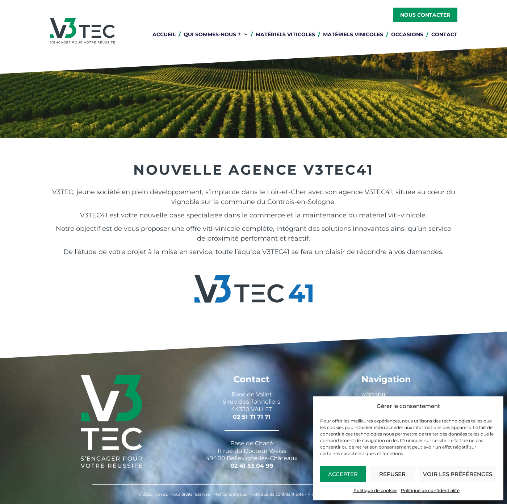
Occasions (407, 34)
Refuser (392, 474)
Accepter (343, 474)
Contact (444, 34)
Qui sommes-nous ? (216, 34)
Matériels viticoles (285, 34)
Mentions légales (230, 494)
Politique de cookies (375, 490)
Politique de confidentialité (430, 490)
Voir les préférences (457, 474)
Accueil (164, 34)
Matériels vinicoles (353, 34)
